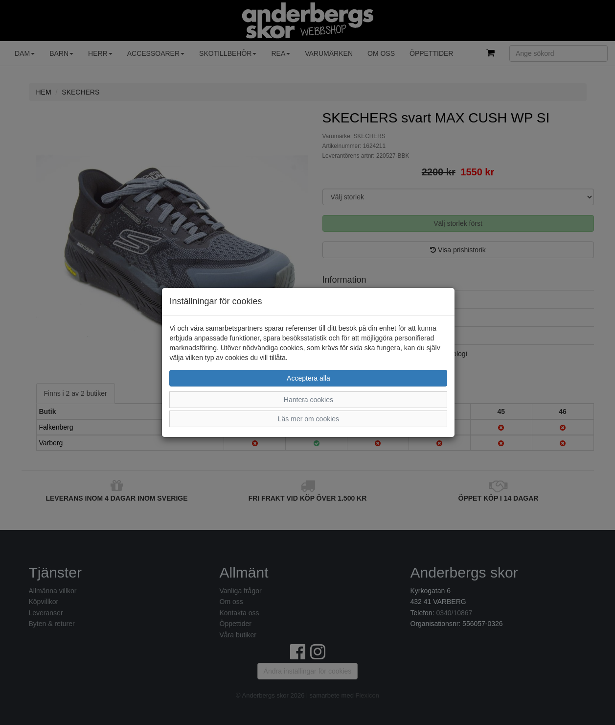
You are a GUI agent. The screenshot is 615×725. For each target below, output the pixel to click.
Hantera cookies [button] (308, 400)
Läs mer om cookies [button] (308, 419)
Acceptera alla (308, 378)
